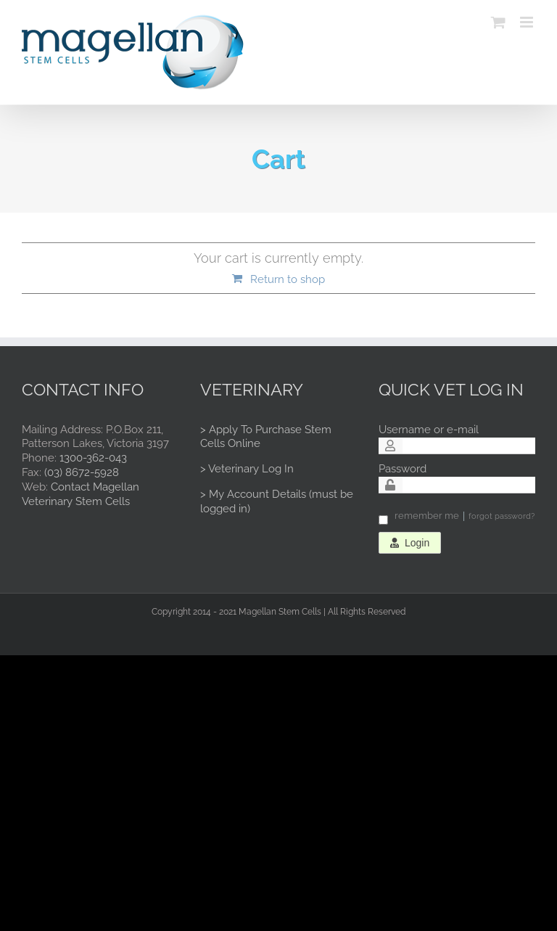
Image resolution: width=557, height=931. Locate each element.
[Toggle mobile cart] (498, 22)
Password (402, 468)
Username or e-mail (429, 429)
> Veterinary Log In (247, 468)
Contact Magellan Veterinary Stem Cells (80, 494)
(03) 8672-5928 (81, 472)
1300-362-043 (93, 457)
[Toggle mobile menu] (527, 22)
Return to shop (287, 279)
